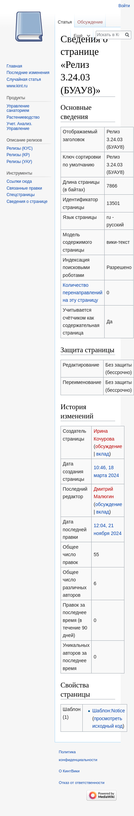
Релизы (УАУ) (19, 161)
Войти (124, 5)
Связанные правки (24, 188)
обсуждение (108, 446)
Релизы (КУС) (19, 148)
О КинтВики (69, 771)
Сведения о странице (27, 201)
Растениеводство (22, 117)
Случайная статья (23, 79)
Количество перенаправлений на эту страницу (83, 292)
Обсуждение (90, 22)
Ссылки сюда (19, 181)
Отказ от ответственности (82, 783)
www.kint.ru (16, 86)
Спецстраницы (20, 194)
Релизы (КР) (18, 154)
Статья (65, 22)
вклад (102, 454)
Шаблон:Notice (108, 710)
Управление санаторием (17, 108)
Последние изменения (27, 72)
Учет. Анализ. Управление (19, 126)
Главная (14, 66)
